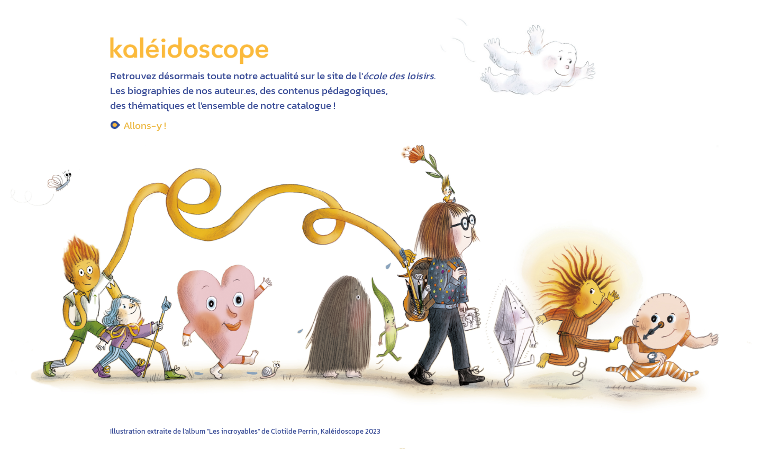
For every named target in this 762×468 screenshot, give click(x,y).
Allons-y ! (144, 125)
